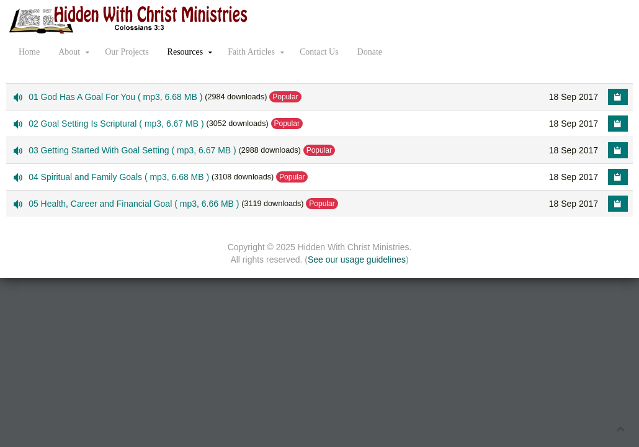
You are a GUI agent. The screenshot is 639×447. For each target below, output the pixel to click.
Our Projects (126, 51)
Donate (369, 51)
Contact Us (319, 51)
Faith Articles (251, 51)
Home (29, 51)
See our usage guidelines (357, 259)
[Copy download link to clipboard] (618, 97)
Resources (185, 51)
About (69, 51)
